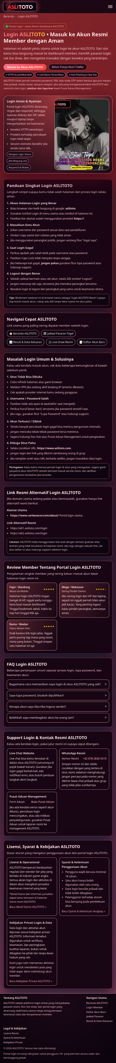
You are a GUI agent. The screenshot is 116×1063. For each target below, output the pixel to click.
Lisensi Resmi (11, 1033)
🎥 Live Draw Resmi (60, 342)
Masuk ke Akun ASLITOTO (25, 67)
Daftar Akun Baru (96, 1012)
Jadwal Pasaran (94, 1016)
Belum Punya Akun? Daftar (68, 67)
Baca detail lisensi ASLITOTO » (27, 907)
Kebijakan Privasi (13, 1042)
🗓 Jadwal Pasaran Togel (58, 333)
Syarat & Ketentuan (15, 1037)
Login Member (94, 1007)
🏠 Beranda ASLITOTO (23, 333)
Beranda (9, 16)
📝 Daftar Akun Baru (92, 342)
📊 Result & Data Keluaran (25, 342)
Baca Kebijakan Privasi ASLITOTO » (30, 981)
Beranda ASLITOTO (97, 1003)
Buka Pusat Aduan (42, 802)
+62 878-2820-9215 (95, 758)
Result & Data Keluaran (99, 1021)
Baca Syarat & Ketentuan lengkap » (83, 911)
